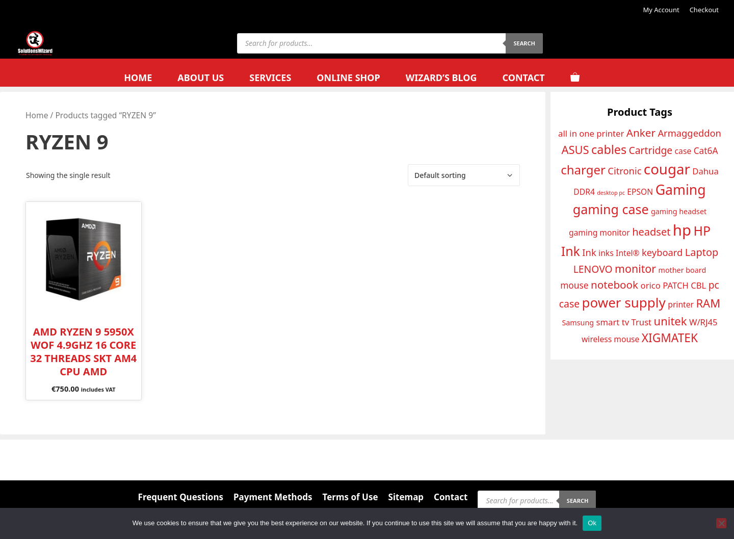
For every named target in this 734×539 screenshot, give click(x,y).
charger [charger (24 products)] (583, 169)
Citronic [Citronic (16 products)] (624, 170)
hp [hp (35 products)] (682, 230)
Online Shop (348, 77)
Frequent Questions (180, 497)
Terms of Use (350, 497)
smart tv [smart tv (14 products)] (613, 322)
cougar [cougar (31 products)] (667, 168)
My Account (661, 9)
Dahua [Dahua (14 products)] (705, 171)
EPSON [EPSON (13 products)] (640, 191)
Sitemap (406, 497)
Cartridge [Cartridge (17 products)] (651, 150)
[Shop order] (464, 175)
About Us (200, 77)
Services (270, 77)
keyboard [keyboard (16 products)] (662, 252)
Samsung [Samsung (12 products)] (578, 322)
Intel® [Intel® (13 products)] (628, 253)
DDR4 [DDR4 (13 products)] (584, 191)
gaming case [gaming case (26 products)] (611, 209)
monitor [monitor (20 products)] (635, 268)
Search (524, 43)
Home (138, 77)
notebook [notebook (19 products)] (614, 284)
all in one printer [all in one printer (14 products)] (591, 133)
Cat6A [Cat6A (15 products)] (706, 150)
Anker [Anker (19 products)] (641, 132)
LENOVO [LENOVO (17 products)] (593, 269)
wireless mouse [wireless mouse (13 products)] (610, 339)
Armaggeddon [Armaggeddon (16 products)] (689, 132)
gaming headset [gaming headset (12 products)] (678, 211)
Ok (592, 523)
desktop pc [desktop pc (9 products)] (611, 192)
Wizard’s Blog (441, 77)
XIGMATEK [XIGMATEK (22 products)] (670, 338)
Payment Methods (272, 497)
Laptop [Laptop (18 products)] (702, 252)
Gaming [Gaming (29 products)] (681, 190)
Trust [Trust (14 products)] (642, 322)
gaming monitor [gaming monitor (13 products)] (599, 232)
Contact (523, 77)
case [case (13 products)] (683, 151)
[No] (721, 523)
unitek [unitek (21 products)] (670, 320)
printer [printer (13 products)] (681, 304)
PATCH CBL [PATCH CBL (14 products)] (684, 285)
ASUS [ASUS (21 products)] (575, 149)
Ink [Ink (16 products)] (589, 252)
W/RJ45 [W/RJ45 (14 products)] (703, 322)
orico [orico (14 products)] (651, 285)
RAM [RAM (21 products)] (708, 303)
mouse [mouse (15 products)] (574, 285)
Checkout (704, 9)
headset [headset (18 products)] (651, 232)
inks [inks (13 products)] (606, 253)
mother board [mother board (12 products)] (682, 270)
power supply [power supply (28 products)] (624, 302)
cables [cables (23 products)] (608, 149)
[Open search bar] (615, 78)
